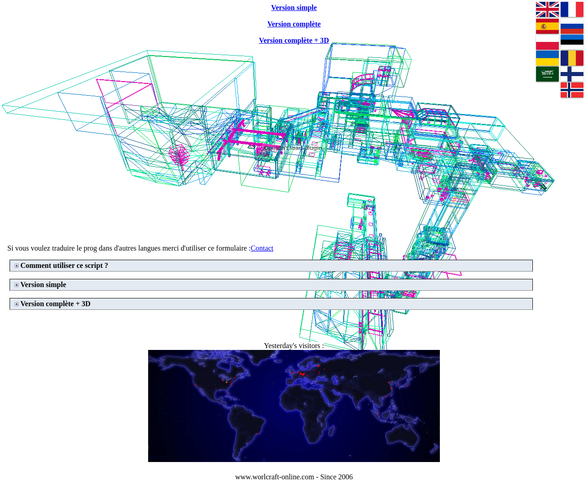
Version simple (43, 284)
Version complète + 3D (56, 304)
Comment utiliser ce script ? (64, 265)
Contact (262, 248)
